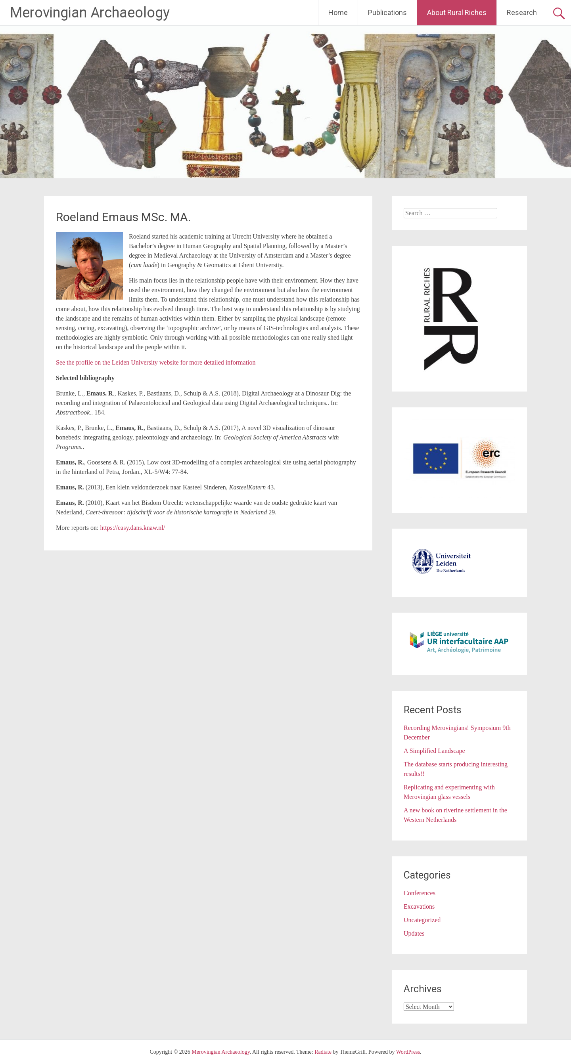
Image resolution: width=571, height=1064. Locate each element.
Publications (387, 12)
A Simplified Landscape (434, 750)
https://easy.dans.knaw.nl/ (132, 527)
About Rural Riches (457, 12)
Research (522, 12)
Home (338, 12)
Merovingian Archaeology (90, 12)
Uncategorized (422, 920)
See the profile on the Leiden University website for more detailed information (155, 362)
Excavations (419, 906)
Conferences (419, 893)
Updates (414, 933)
